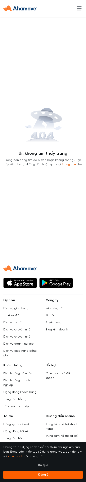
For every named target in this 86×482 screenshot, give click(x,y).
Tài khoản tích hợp (16, 406)
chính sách (15, 456)
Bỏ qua (43, 465)
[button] (20, 283)
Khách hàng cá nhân (17, 373)
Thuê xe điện (12, 315)
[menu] (79, 8)
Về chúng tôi (54, 308)
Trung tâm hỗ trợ (15, 399)
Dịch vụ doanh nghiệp (18, 343)
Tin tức (50, 315)
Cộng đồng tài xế (15, 431)
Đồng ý (43, 474)
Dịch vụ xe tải (12, 322)
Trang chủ (69, 164)
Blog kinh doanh (57, 329)
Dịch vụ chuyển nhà (16, 329)
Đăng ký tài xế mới (16, 424)
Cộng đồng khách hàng (19, 392)
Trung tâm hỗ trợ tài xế (62, 436)
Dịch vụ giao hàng (15, 308)
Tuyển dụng (54, 322)
